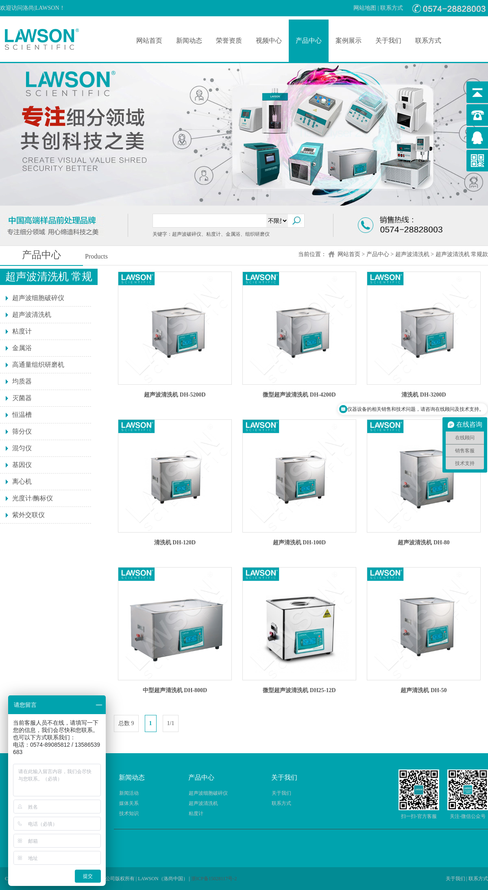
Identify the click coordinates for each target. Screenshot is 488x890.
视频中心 (269, 40)
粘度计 (22, 331)
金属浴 (22, 347)
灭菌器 (22, 398)
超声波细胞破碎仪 (38, 297)
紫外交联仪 (28, 514)
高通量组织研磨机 (38, 364)
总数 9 (126, 723)
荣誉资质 (229, 40)
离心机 (22, 481)
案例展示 (349, 40)
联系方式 (391, 8)
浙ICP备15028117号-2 (214, 878)
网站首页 (149, 40)
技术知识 (129, 813)
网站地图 (364, 8)
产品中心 (309, 40)
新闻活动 (129, 793)
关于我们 (388, 40)
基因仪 (22, 464)
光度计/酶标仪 (32, 498)
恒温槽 (22, 414)
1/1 (170, 723)
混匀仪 (22, 448)
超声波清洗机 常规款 (462, 254)
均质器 (22, 381)
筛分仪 (22, 431)
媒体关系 (129, 803)
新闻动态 (189, 40)
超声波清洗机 (412, 254)
